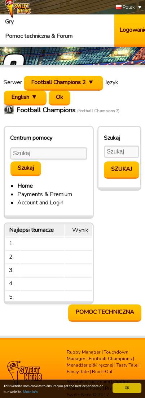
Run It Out (102, 371)
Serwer (13, 82)
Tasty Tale (127, 365)
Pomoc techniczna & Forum (38, 36)
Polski (126, 7)
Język (111, 82)
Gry (9, 22)
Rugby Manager (84, 352)
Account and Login (40, 203)
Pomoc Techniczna (104, 312)
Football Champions (110, 358)
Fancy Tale (78, 371)
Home (25, 186)
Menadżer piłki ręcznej (90, 365)
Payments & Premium (44, 194)
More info (30, 391)
